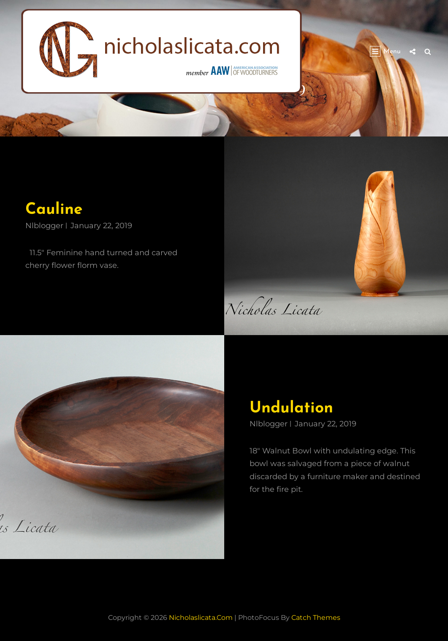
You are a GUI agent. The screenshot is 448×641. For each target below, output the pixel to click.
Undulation (291, 408)
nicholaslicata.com (201, 618)
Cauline (53, 210)
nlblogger (44, 225)
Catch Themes (315, 618)
